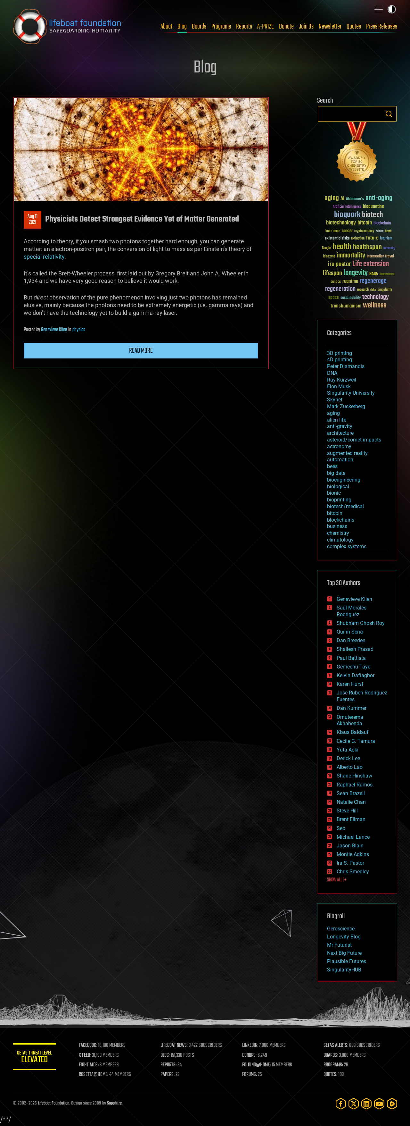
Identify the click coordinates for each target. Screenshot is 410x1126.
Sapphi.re (114, 1103)
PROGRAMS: (334, 1065)
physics (78, 330)
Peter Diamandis (346, 366)
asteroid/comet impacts (354, 440)
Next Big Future (344, 953)
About (166, 26)
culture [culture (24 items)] (379, 231)
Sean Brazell (351, 793)
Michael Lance (353, 837)
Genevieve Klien (54, 330)
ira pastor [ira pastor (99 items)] (339, 264)
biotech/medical (345, 506)
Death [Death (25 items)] (388, 231)
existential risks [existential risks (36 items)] (337, 238)
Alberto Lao (350, 767)
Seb (341, 828)
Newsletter (330, 26)
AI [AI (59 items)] (342, 199)
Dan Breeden (351, 640)
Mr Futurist (339, 945)
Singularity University (351, 393)
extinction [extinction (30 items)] (358, 239)
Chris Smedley (353, 872)
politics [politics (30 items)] (336, 282)
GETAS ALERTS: (336, 1045)
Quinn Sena (350, 632)
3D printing (339, 353)
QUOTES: (331, 1075)
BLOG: (166, 1055)
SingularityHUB (344, 970)
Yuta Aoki (347, 750)
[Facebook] (341, 1103)
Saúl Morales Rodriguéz (351, 611)
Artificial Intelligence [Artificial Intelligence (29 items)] (347, 207)
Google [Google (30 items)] (326, 248)
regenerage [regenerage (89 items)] (373, 281)
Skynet (334, 400)
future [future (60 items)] (372, 238)
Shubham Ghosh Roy (361, 623)
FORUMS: (250, 1075)
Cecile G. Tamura (356, 741)
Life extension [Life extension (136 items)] (370, 264)
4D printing (339, 360)
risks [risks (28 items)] (373, 290)
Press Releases (381, 26)
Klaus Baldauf (353, 732)
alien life (336, 420)
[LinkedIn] (366, 1103)
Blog (182, 26)
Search (389, 114)
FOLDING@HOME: (257, 1065)
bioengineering (343, 480)
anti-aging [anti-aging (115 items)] (378, 198)
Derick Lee (348, 758)
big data (336, 473)
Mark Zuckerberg (346, 406)
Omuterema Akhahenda (350, 720)
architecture (340, 433)
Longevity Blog (344, 937)
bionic (334, 493)
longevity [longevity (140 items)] (356, 273)
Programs (221, 26)
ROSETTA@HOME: (95, 1075)
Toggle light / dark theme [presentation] (392, 9)
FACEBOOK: (90, 1045)
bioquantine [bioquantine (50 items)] (373, 206)
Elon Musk (339, 386)
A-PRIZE (265, 26)
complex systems (346, 546)
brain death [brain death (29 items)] (332, 231)
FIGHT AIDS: (91, 1065)
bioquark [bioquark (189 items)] (347, 215)
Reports (244, 26)
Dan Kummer (351, 708)
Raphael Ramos (355, 785)
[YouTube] (379, 1103)
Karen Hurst (350, 684)
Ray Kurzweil (341, 380)
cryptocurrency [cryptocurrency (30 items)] (364, 231)
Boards (199, 26)
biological (338, 486)
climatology (340, 540)
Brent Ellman (351, 819)
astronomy (339, 446)
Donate (286, 26)
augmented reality (347, 453)
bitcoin (334, 513)
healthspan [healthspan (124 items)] (367, 247)
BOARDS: (331, 1055)
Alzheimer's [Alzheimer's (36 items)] (355, 199)
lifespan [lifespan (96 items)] (332, 273)
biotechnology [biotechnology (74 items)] (341, 223)
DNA (332, 373)
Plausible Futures (346, 961)
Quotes (354, 26)
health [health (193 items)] (341, 247)
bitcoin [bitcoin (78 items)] (364, 223)
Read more (141, 350)
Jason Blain (350, 846)
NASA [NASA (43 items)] (373, 274)
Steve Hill (347, 811)
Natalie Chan (351, 802)
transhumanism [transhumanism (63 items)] (346, 306)
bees (332, 466)
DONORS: (250, 1055)
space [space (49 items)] (333, 297)
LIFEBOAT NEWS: (175, 1045)
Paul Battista (351, 658)
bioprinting (339, 500)
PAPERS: (169, 1075)
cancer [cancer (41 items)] (347, 231)
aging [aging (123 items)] (331, 198)
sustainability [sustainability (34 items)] (350, 298)
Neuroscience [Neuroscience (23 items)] (387, 274)
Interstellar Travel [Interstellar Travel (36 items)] (380, 256)
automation (340, 460)
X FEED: (87, 1055)
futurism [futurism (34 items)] (386, 239)
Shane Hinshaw (354, 776)
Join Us (306, 26)
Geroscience (341, 929)
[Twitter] (353, 1103)
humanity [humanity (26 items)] (389, 248)
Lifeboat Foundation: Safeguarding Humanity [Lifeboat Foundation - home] (67, 26)
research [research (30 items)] (363, 290)
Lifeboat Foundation (53, 1103)
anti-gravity (339, 426)
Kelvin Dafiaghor (355, 675)
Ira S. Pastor (350, 863)
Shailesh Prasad (355, 649)
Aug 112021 (32, 219)
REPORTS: (170, 1065)
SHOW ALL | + (337, 880)
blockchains (340, 520)
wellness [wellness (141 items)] (374, 305)
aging (333, 413)
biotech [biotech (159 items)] (372, 215)
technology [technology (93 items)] (375, 297)
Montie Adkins (353, 854)
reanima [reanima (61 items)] (350, 281)
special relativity (44, 256)
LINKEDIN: (251, 1045)
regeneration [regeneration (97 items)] (340, 289)
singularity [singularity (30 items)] (385, 290)
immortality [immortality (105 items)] (351, 255)
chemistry (338, 533)
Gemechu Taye (353, 667)
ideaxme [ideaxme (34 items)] (329, 257)
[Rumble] (392, 1103)
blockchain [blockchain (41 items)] (382, 223)
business (337, 526)
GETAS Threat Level (35, 1058)
